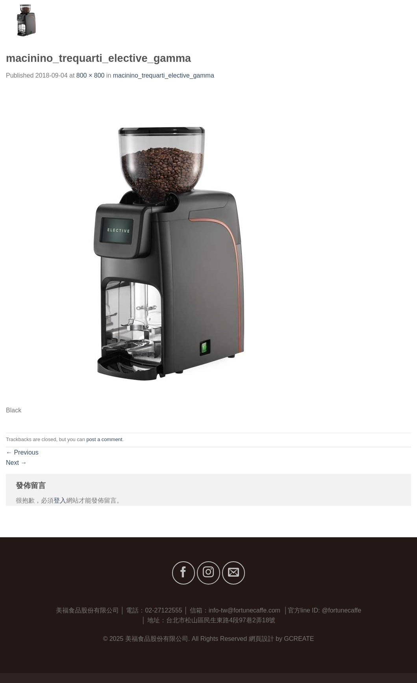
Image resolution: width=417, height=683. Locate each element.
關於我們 (274, 19)
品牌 (307, 19)
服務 (332, 19)
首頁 (245, 19)
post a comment (104, 439)
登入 (60, 500)
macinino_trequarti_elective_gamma (163, 75)
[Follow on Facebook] (183, 572)
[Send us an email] (233, 572)
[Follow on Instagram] (208, 572)
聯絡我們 (398, 19)
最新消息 (362, 19)
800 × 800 (90, 75)
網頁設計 (261, 638)
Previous (22, 452)
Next (16, 462)
